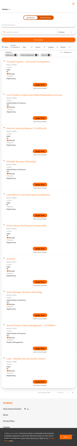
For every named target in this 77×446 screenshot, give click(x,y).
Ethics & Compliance (11, 433)
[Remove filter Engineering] (15, 55)
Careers (6, 9)
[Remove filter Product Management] (36, 55)
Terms (5, 415)
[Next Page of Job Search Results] (73, 392)
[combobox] (37, 25)
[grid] (28, 55)
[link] (38, 74)
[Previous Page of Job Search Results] (68, 392)
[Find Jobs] (38, 39)
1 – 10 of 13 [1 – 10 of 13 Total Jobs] (60, 392)
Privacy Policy (9, 421)
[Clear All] (49, 55)
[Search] (38, 39)
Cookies (6, 427)
